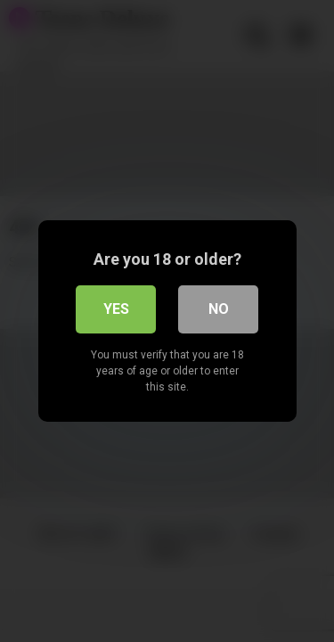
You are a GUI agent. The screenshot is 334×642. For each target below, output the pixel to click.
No (218, 308)
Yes (116, 308)
